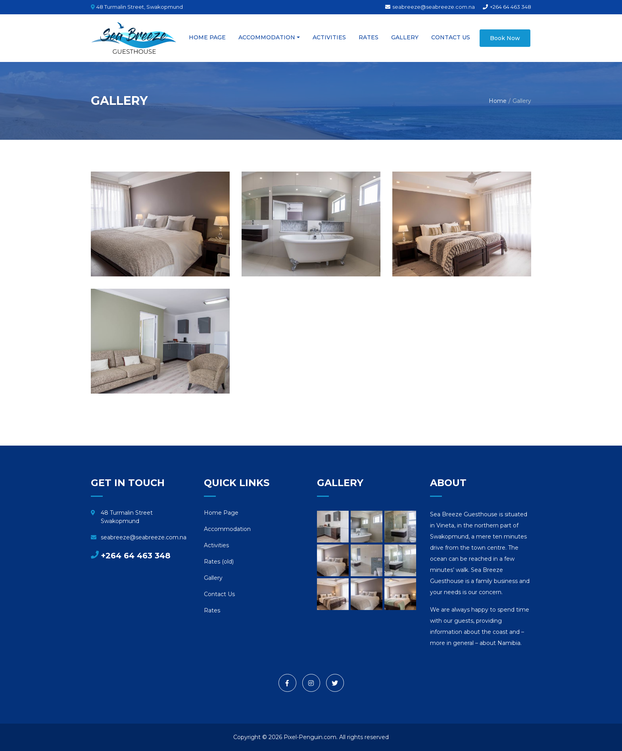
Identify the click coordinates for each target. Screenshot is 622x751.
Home (498, 100)
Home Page (207, 37)
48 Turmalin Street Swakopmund (122, 517)
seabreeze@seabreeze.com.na (430, 7)
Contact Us (450, 37)
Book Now (505, 38)
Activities (329, 37)
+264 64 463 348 (507, 7)
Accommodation (227, 529)
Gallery (405, 37)
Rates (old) (219, 561)
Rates (368, 37)
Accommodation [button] (266, 37)
